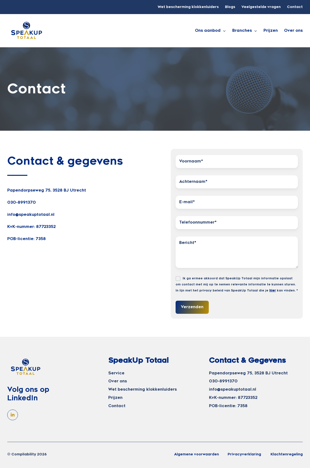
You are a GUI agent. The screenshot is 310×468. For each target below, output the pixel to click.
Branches (242, 30)
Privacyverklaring (245, 454)
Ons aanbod (208, 30)
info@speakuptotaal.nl (30, 214)
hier (272, 290)
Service (116, 373)
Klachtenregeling (287, 454)
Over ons (293, 30)
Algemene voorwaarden (196, 454)
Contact (295, 7)
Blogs (230, 7)
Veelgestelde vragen (261, 7)
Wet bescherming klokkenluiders (188, 7)
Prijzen (271, 30)
